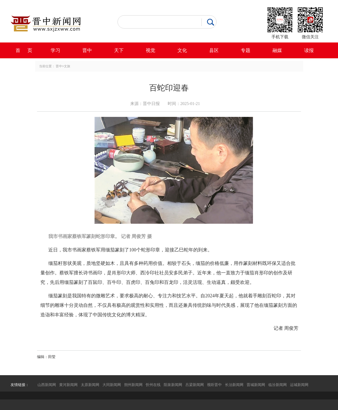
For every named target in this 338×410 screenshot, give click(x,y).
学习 (55, 50)
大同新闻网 (111, 385)
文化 (182, 50)
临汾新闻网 (277, 385)
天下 (119, 50)
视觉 (150, 50)
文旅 (67, 66)
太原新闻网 (90, 385)
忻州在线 (153, 385)
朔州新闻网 (133, 385)
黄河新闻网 (68, 385)
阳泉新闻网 (173, 385)
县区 (214, 50)
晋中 (87, 50)
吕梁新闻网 (194, 385)
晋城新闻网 (256, 385)
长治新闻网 (234, 385)
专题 (245, 50)
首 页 (24, 50)
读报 (309, 50)
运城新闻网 (299, 385)
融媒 (277, 50)
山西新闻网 (46, 385)
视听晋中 (214, 385)
